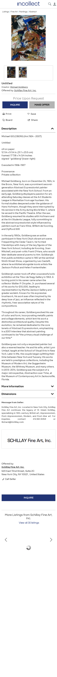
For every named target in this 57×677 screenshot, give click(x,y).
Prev (6, 547)
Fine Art (14, 12)
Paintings (23, 12)
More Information (28, 386)
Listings (5, 12)
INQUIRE (15, 105)
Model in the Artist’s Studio (28, 566)
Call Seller (9, 479)
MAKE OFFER (42, 105)
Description (28, 128)
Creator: (15, 87)
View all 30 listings (29, 522)
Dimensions (28, 393)
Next (51, 547)
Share (32, 120)
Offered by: (19, 90)
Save (31, 113)
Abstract (33, 12)
